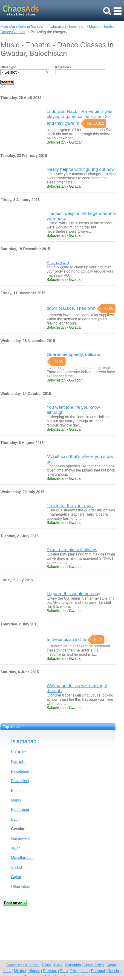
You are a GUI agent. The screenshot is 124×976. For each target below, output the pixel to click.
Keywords (63, 67)
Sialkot (16, 867)
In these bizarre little (66, 639)
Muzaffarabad (22, 858)
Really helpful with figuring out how (81, 169)
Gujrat (16, 877)
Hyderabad (20, 810)
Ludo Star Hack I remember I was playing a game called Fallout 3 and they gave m (79, 117)
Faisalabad (20, 771)
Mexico (20, 971)
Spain (111, 965)
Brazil (47, 965)
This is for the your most (70, 505)
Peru (64, 971)
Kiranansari (58, 262)
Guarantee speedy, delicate (73, 354)
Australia (32, 965)
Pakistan (50, 971)
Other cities (20, 887)
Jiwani (16, 848)
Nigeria (34, 971)
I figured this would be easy (73, 593)
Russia (113, 971)
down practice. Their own (71, 308)
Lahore (18, 751)
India (7, 971)
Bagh (15, 819)
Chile (58, 965)
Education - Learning (66, 26)
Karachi (18, 761)
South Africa (94, 965)
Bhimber (18, 791)
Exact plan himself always (72, 549)
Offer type (8, 67)
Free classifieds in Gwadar (22, 26)
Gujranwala (20, 839)
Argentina (14, 965)
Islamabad (24, 741)
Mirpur (16, 800)
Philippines (79, 971)
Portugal (98, 971)
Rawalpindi (20, 781)
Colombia (73, 965)
